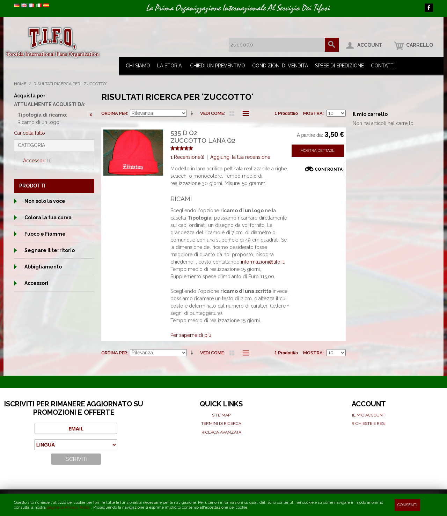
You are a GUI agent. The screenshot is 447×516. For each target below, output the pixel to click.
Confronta (329, 169)
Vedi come (212, 113)
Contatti (383, 65)
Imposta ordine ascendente (193, 113)
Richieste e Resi (369, 423)
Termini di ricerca (221, 423)
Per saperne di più (190, 335)
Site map (221, 415)
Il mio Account (368, 415)
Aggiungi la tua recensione (240, 157)
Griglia (232, 113)
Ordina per (114, 113)
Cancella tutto (29, 133)
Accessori (37, 160)
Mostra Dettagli (318, 150)
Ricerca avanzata (221, 432)
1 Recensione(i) (187, 157)
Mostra (313, 113)
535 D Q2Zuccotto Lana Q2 (202, 136)
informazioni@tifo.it (262, 262)
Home (20, 83)
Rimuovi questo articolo (90, 114)
